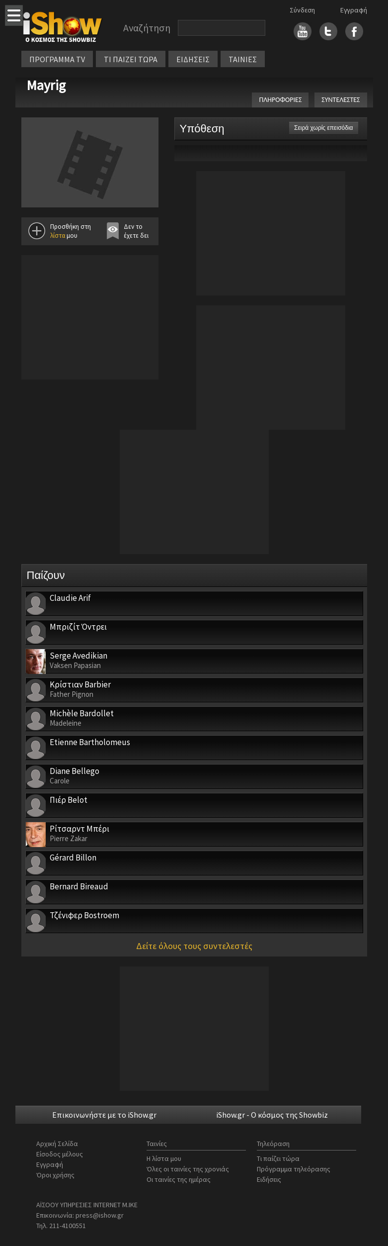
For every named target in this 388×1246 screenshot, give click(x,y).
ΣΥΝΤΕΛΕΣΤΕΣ (340, 100)
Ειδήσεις (269, 1179)
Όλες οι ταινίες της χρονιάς (188, 1168)
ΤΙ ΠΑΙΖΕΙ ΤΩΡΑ (130, 59)
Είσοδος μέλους (59, 1154)
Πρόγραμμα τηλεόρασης (293, 1168)
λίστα (57, 235)
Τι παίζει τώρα (278, 1158)
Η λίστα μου (164, 1158)
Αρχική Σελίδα (57, 1143)
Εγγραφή (353, 9)
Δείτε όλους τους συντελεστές (194, 946)
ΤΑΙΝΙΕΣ (243, 59)
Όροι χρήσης (55, 1174)
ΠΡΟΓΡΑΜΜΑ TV (57, 59)
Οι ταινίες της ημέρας (179, 1179)
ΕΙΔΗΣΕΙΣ (193, 59)
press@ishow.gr (100, 1215)
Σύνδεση (302, 9)
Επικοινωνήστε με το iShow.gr (104, 1115)
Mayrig (46, 85)
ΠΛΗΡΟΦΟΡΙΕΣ (280, 100)
